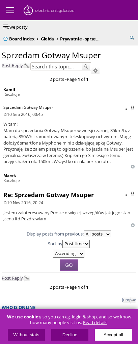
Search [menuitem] (132, 37)
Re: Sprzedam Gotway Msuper (48, 195)
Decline (69, 334)
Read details (95, 322)
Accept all (113, 334)
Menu (10, 10)
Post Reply (12, 65)
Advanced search (95, 70)
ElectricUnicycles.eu (49, 10)
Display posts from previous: (69, 234)
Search (86, 66)
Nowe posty (15, 27)
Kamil (9, 89)
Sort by (69, 244)
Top (133, 166)
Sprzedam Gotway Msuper (51, 55)
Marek (9, 175)
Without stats (26, 334)
